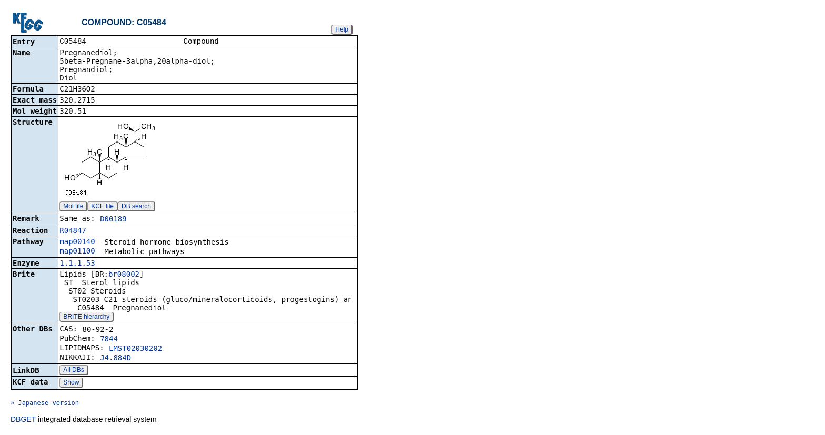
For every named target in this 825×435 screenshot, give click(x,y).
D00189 (113, 220)
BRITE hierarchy (86, 317)
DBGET (23, 420)
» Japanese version (45, 404)
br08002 (123, 275)
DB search (136, 207)
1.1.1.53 (77, 264)
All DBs (73, 371)
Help (341, 29)
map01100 (77, 252)
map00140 (77, 242)
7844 (109, 340)
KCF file (102, 207)
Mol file (73, 207)
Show (71, 383)
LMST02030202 (135, 349)
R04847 (72, 231)
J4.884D (115, 359)
